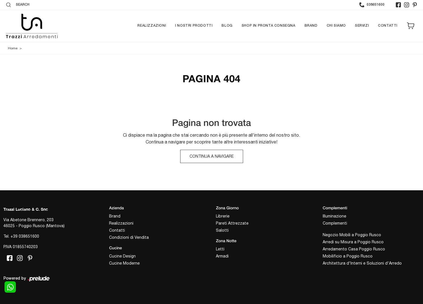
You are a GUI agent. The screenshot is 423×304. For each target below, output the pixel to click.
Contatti (388, 25)
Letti (220, 249)
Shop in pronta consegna (269, 25)
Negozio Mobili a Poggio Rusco (352, 235)
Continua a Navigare (212, 156)
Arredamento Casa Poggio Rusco (354, 249)
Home (13, 48)
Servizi (362, 25)
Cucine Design (122, 256)
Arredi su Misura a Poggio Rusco (353, 242)
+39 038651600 (24, 236)
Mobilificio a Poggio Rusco (348, 256)
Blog (227, 25)
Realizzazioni (151, 25)
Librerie (222, 216)
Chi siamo (336, 25)
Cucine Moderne (124, 263)
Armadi (222, 256)
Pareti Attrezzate (232, 223)
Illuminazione (334, 216)
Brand (311, 25)
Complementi (335, 223)
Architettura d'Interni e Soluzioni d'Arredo (362, 263)
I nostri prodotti (193, 25)
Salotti (222, 230)
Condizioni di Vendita (129, 237)
